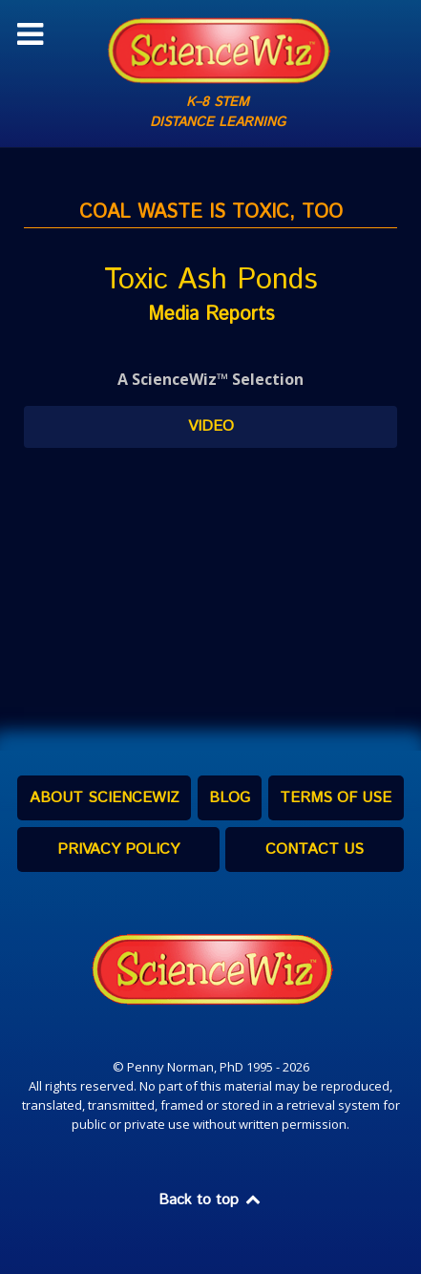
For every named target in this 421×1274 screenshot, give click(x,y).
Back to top (210, 1200)
